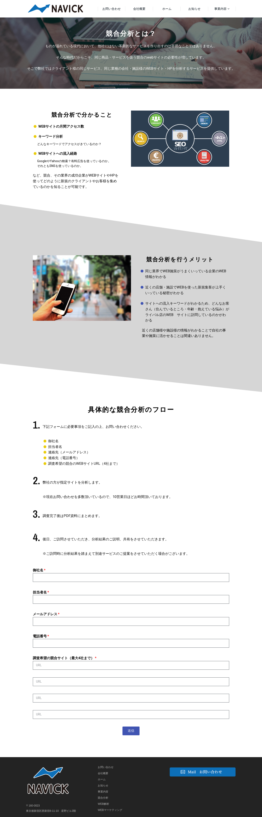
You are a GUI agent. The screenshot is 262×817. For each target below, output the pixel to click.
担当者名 (40, 592)
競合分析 (103, 797)
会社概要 (139, 8)
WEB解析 (103, 803)
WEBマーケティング (110, 810)
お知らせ (194, 8)
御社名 (38, 570)
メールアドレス (45, 614)
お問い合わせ (111, 8)
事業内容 (220, 8)
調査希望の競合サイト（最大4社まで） (63, 658)
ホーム (166, 8)
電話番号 (40, 636)
